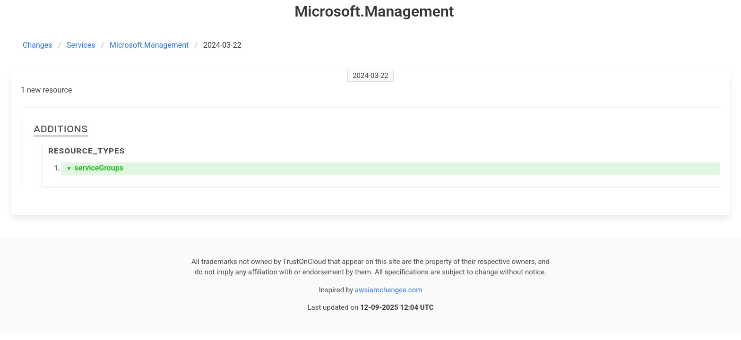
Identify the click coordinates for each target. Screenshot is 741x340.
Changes (37, 45)
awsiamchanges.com (388, 290)
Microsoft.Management (149, 45)
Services (81, 45)
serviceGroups (94, 167)
